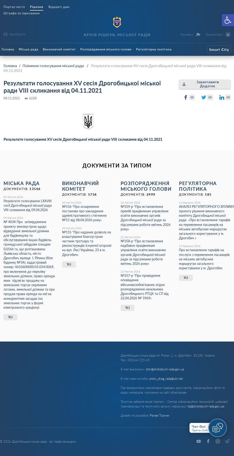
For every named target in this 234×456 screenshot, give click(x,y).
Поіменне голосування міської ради (53, 65)
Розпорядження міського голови (106, 49)
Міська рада (28, 49)
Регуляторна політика (154, 49)
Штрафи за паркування (22, 13)
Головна (8, 49)
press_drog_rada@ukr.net (166, 378)
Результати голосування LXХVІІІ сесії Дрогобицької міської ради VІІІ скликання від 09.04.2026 (28, 205)
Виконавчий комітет (59, 49)
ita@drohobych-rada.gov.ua (206, 406)
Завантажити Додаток (200, 84)
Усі (10, 317)
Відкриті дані (59, 7)
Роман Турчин (159, 415)
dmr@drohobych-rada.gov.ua (165, 369)
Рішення (36, 7)
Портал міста (14, 7)
